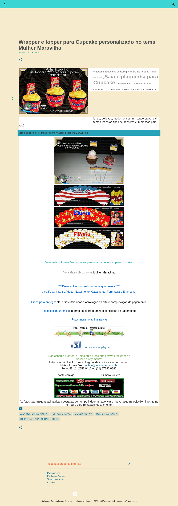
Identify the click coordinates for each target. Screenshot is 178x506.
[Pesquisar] (173, 4)
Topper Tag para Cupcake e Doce (39, 419)
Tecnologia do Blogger (89, 493)
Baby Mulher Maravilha (33, 414)
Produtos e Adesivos (56, 476)
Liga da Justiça (83, 414)
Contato (51, 482)
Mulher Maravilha (106, 414)
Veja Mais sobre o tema (78, 272)
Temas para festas (55, 479)
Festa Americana (61, 414)
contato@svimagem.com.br (101, 365)
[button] (21, 59)
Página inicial (53, 473)
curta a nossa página (97, 347)
